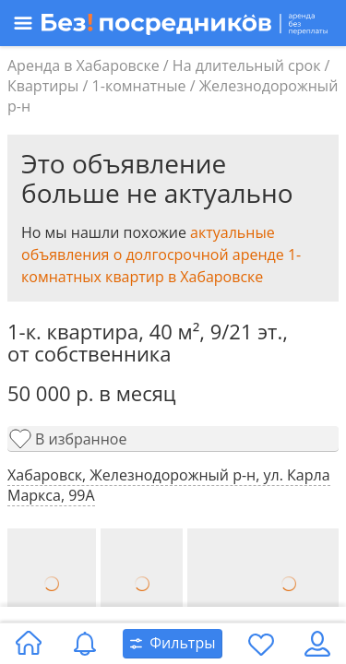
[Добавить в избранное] (173, 439)
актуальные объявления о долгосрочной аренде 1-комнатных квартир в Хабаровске (161, 254)
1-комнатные (139, 86)
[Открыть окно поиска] (172, 643)
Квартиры (42, 86)
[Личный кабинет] (317, 644)
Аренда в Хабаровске (83, 65)
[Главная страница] (29, 644)
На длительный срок (247, 65)
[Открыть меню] (166, 23)
